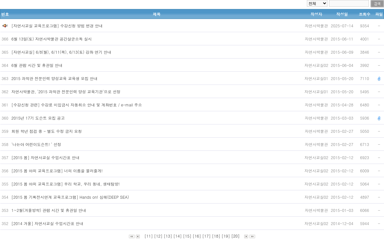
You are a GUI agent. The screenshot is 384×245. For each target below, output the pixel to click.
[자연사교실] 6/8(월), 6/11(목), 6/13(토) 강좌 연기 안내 (62, 52)
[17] (206, 236)
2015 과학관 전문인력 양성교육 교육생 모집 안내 (55, 78)
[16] (197, 236)
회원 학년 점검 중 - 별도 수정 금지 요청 (47, 131)
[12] (158, 236)
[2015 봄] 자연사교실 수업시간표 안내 (46, 157)
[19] (226, 236)
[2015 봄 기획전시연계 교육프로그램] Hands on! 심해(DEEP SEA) (71, 197)
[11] (148, 236)
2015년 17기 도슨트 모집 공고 (39, 118)
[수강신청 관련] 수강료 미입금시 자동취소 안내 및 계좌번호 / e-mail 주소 (77, 104)
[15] (187, 236)
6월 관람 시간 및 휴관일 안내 (38, 65)
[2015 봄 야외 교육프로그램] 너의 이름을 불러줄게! (58, 170)
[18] (216, 236)
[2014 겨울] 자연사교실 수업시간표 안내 (48, 223)
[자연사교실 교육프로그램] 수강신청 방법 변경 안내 (57, 25)
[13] (168, 236)
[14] (177, 236)
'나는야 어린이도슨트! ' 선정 (37, 144)
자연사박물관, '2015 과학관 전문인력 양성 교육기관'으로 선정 (67, 91)
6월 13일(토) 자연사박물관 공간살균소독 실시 (52, 38)
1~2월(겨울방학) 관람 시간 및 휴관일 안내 (50, 210)
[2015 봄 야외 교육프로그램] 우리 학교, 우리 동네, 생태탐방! (66, 183)
